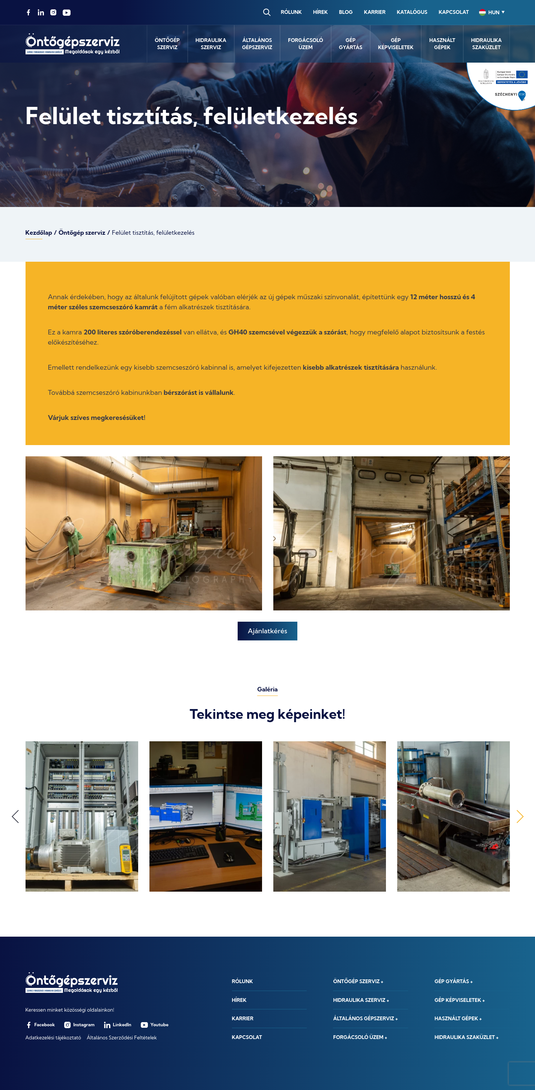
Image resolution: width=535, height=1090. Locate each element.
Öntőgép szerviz (82, 232)
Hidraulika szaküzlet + (466, 1037)
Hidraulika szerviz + (361, 1000)
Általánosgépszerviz (257, 44)
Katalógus (412, 12)
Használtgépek (442, 44)
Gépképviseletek (395, 44)
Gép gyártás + (453, 981)
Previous (15, 816)
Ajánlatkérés (267, 631)
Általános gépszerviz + (365, 1018)
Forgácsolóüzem (305, 44)
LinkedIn (117, 1025)
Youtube (155, 1025)
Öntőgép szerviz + (358, 981)
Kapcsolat (454, 12)
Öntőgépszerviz (167, 44)
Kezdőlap (39, 232)
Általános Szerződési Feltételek (122, 1038)
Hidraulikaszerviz (211, 44)
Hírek (320, 12)
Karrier (375, 12)
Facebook (40, 1025)
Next (520, 816)
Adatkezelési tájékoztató (53, 1038)
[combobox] (492, 12)
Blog (346, 12)
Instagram (79, 1025)
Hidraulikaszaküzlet (486, 44)
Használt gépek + (458, 1018)
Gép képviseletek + (459, 1000)
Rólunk (291, 12)
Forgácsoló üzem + (360, 1037)
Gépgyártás (350, 44)
